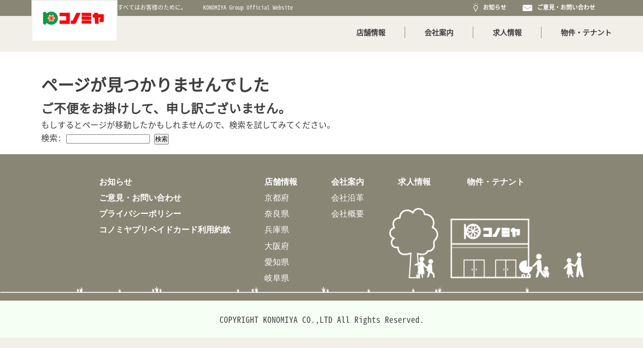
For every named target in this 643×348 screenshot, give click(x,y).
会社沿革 (347, 197)
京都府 (276, 197)
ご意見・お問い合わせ (559, 7)
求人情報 (507, 32)
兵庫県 (276, 229)
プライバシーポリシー (140, 213)
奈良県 (276, 213)
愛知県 (276, 261)
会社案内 (438, 32)
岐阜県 (276, 277)
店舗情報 (370, 32)
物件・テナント (586, 32)
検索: (51, 137)
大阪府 (276, 245)
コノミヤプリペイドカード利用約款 (165, 229)
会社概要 (347, 213)
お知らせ (489, 7)
